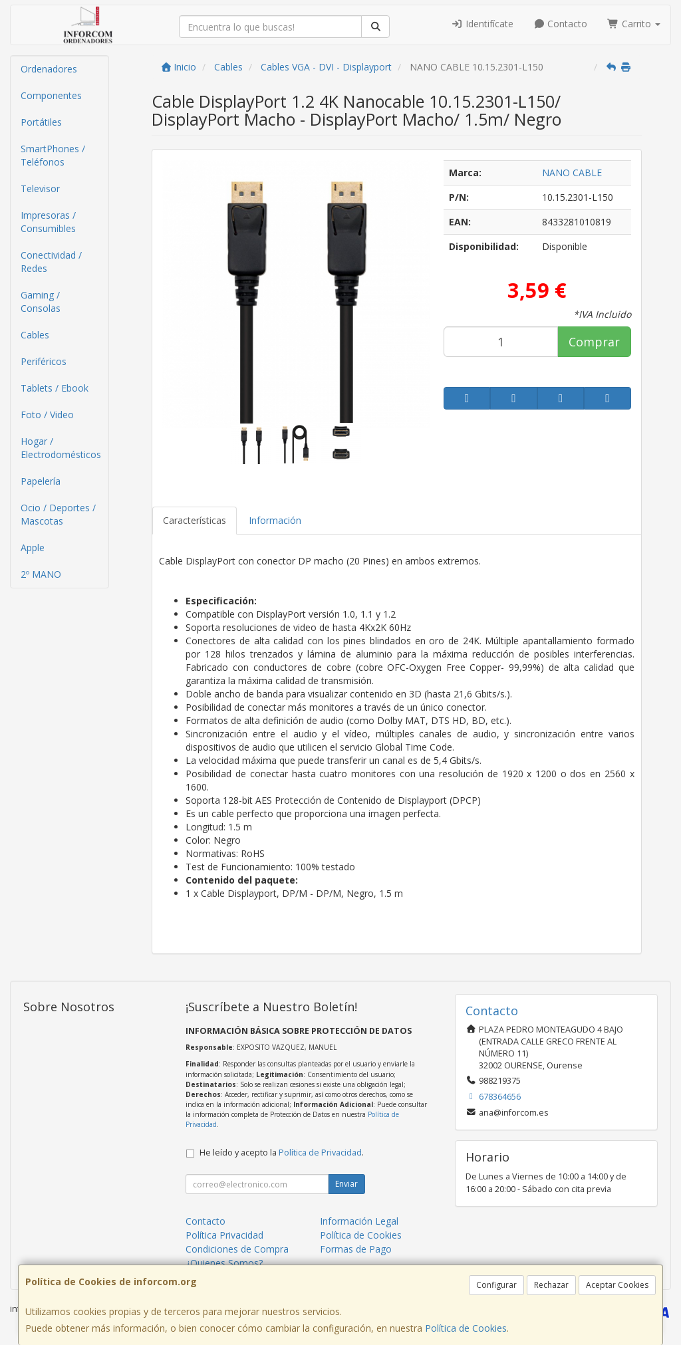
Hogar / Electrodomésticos (61, 448)
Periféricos (44, 361)
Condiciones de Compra (237, 1249)
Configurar (496, 1284)
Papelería (41, 481)
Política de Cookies (466, 1328)
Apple (33, 547)
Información (275, 520)
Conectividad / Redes (51, 262)
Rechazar (551, 1284)
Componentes (51, 95)
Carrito (633, 23)
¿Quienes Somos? (224, 1263)
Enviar (346, 1183)
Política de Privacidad (320, 1152)
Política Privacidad (224, 1235)
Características (194, 520)
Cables (35, 334)
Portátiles (41, 122)
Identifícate (482, 23)
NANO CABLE (572, 172)
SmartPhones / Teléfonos (53, 155)
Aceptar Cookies (617, 1284)
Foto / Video (47, 414)
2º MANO (41, 574)
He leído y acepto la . (282, 1152)
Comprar (594, 342)
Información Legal (359, 1221)
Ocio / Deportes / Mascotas (58, 514)
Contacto (560, 23)
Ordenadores (49, 68)
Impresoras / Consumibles (48, 222)
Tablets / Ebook (54, 388)
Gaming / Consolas (41, 301)
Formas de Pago (356, 1249)
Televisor (40, 188)
